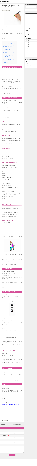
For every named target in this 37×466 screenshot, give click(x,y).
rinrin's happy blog (5, 1)
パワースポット (29, 26)
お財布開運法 (28, 24)
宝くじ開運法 (28, 28)
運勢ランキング (29, 38)
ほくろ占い (28, 40)
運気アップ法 (3, 10)
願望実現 (27, 30)
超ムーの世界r (6, 420)
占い (26, 36)
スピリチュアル (8, 10)
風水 (26, 52)
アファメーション (29, 32)
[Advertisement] (12, 230)
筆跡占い (28, 46)
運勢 (27, 50)
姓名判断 (28, 42)
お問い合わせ (28, 61)
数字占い (28, 44)
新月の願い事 (28, 34)
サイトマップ (28, 63)
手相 (27, 48)
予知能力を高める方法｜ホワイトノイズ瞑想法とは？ (6, 424)
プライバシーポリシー (29, 65)
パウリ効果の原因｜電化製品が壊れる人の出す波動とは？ (18, 424)
